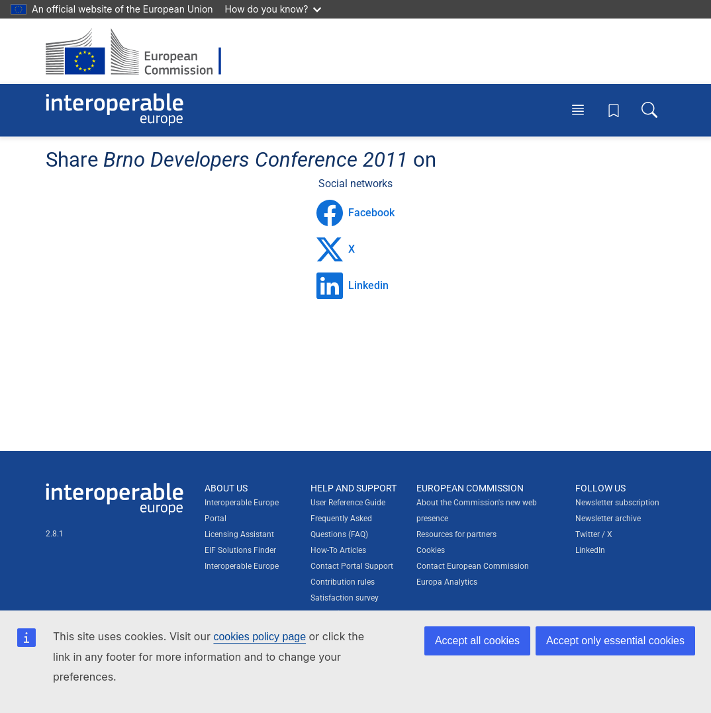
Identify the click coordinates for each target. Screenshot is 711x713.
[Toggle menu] (578, 109)
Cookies (430, 550)
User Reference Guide (347, 502)
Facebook (355, 213)
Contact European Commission (472, 566)
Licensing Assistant (239, 534)
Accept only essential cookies (615, 640)
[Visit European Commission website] (140, 51)
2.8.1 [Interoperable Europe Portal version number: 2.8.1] (55, 533)
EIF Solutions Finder (240, 550)
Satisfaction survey (344, 598)
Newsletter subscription (617, 502)
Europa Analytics (446, 582)
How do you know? (273, 9)
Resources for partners (456, 534)
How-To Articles (338, 550)
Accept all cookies (477, 640)
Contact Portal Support (351, 566)
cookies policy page (259, 636)
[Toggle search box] (649, 109)
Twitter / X (593, 534)
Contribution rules (342, 582)
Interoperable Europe (242, 566)
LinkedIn (590, 550)
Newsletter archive (608, 518)
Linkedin (352, 286)
